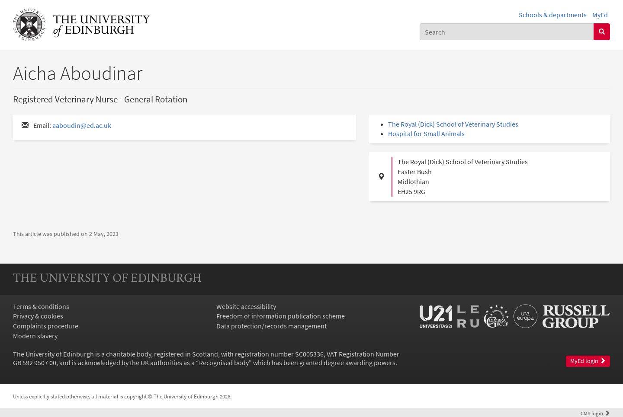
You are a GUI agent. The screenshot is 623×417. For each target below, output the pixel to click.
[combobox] (507, 31)
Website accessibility (246, 306)
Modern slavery (35, 335)
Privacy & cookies (38, 316)
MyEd (600, 14)
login (595, 413)
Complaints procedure (45, 326)
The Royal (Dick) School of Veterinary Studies (453, 124)
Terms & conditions (41, 306)
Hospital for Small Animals (426, 133)
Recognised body (224, 362)
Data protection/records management (271, 326)
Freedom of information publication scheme (280, 316)
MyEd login (588, 361)
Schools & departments (553, 14)
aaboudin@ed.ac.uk (81, 125)
